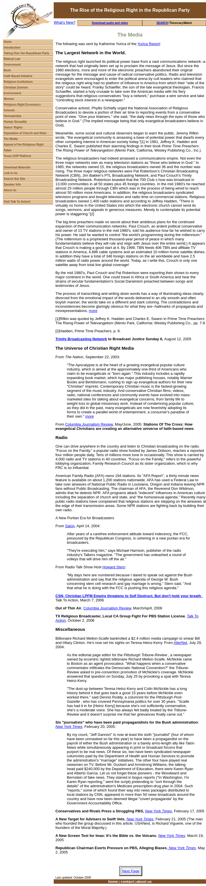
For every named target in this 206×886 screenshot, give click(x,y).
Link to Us (10, 173)
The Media (11, 138)
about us (144, 881)
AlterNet (180, 643)
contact (127, 881)
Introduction (12, 47)
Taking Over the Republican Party (26, 53)
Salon (70, 526)
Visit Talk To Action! (17, 201)
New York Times (158, 811)
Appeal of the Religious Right (23, 144)
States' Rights (13, 127)
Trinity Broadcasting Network (81, 339)
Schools (9, 110)
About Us (10, 190)
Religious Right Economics (22, 104)
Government (12, 64)
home (113, 881)
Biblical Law (12, 59)
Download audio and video (110, 23)
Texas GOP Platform (17, 156)
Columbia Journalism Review (89, 424)
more (93, 311)
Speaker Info (12, 184)
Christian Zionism (16, 87)
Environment (12, 93)
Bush (7, 70)
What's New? (64, 22)
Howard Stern (114, 567)
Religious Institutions (18, 81)
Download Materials (17, 167)
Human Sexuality (15, 121)
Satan (7, 150)
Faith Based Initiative (18, 76)
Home (8, 41)
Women (9, 98)
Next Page (130, 871)
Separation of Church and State (25, 133)
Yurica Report (148, 44)
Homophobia (12, 116)
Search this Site (14, 178)
